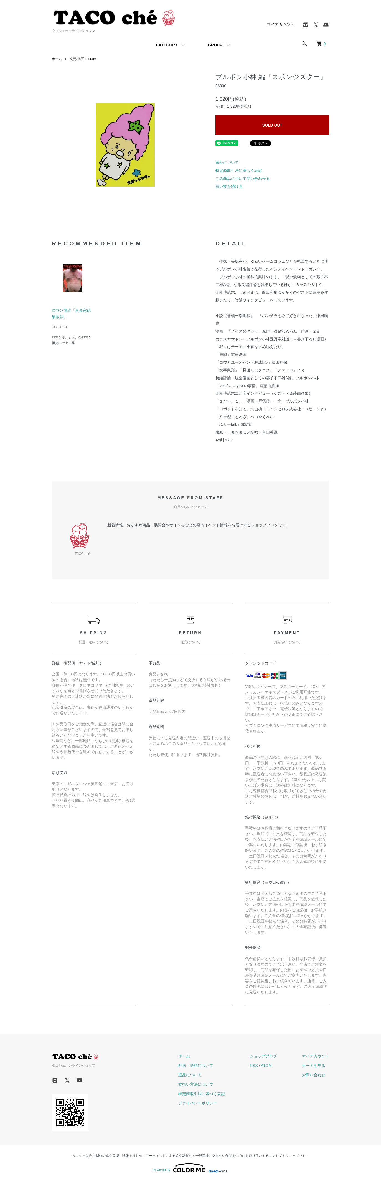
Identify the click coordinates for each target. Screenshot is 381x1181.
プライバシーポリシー (197, 1103)
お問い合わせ (313, 1075)
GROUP (215, 45)
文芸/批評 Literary (83, 59)
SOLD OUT (272, 125)
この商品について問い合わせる (242, 178)
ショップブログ (263, 1056)
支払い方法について (195, 1084)
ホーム (57, 59)
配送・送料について (195, 1065)
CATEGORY (166, 45)
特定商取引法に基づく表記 (238, 170)
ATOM (266, 1065)
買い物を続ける (229, 186)
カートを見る (313, 1065)
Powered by (190, 1168)
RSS (254, 1065)
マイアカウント (280, 24)
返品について (227, 162)
